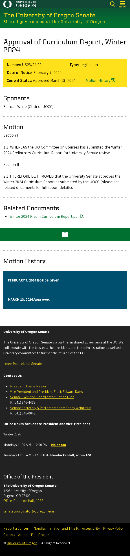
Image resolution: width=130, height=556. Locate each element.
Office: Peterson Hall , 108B (23, 500)
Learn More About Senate (22, 363)
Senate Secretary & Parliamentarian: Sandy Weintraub (50, 407)
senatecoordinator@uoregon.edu (28, 511)
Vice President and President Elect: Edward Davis (46, 391)
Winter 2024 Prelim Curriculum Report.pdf (44, 216)
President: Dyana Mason (28, 386)
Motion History (100, 80)
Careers (9, 534)
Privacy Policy (113, 528)
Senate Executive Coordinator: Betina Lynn (42, 397)
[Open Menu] (123, 4)
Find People (40, 534)
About (23, 534)
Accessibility (91, 528)
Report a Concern (16, 528)
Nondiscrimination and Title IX (56, 528)
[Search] (112, 4)
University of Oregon (22, 543)
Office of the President (28, 477)
